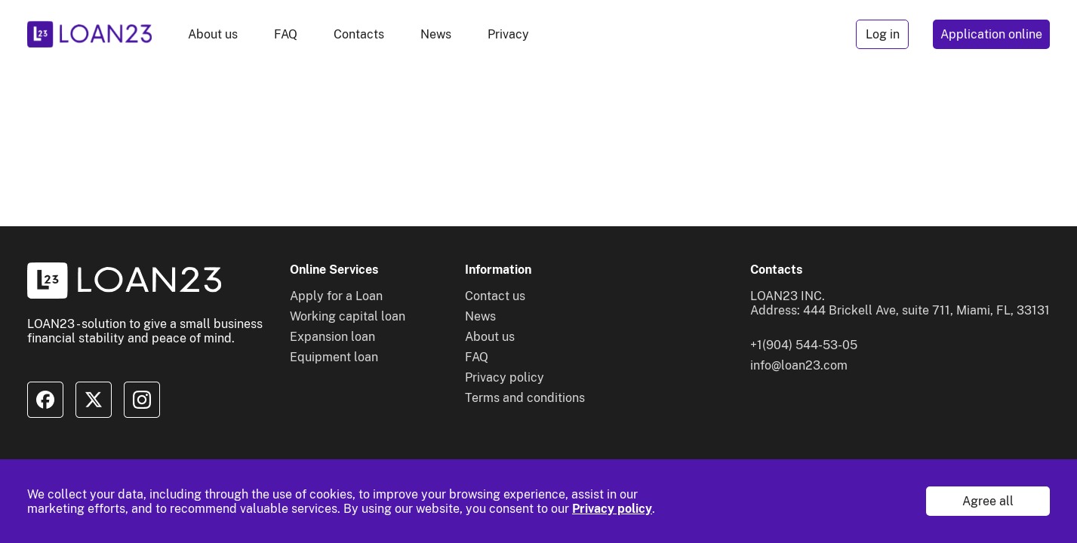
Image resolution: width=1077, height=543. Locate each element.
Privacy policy (612, 509)
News (435, 34)
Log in (883, 34)
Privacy (508, 34)
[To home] (89, 34)
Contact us (495, 296)
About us (213, 34)
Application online (991, 34)
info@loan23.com (799, 365)
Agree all (988, 501)
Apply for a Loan (336, 296)
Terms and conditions (525, 398)
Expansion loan (332, 337)
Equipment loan (334, 357)
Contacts (359, 34)
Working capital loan (347, 316)
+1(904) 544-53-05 (803, 345)
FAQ (285, 34)
